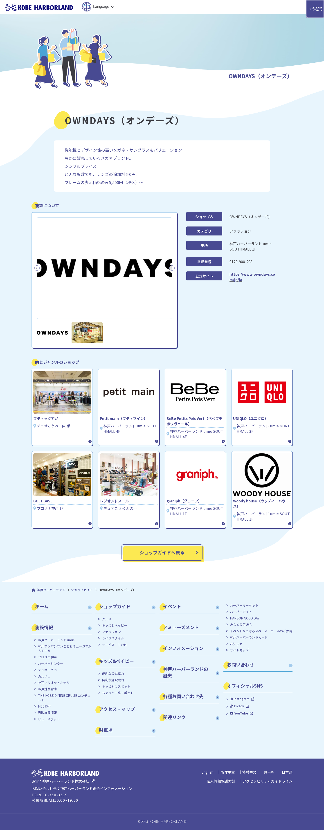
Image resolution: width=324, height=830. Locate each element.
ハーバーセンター (50, 663)
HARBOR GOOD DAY (244, 618)
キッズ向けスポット (116, 686)
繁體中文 (249, 772)
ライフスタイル (113, 638)
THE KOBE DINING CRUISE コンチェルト (64, 697)
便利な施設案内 (113, 680)
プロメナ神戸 (47, 657)
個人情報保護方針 (221, 781)
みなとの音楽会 (241, 624)
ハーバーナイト (241, 612)
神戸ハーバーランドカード (249, 637)
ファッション (111, 632)
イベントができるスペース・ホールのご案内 (261, 631)
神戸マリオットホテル (54, 683)
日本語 (287, 772)
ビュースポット (49, 719)
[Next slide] (171, 268)
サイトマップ (239, 650)
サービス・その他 (114, 645)
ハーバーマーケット (244, 605)
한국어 (269, 772)
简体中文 (227, 772)
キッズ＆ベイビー (114, 625)
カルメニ (44, 676)
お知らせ (236, 644)
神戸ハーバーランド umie (56, 640)
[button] (52, 332)
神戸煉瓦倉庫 (47, 689)
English (207, 772)
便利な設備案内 (113, 674)
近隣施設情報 (47, 712)
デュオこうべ (47, 670)
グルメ (106, 619)
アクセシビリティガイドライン (267, 781)
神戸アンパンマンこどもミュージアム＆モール (64, 648)
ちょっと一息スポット (117, 693)
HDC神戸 (44, 706)
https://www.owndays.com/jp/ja (252, 276)
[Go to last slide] (37, 268)
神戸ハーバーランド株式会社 (65, 781)
